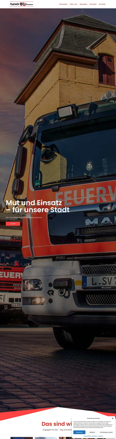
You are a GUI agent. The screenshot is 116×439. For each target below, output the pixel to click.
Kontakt (102, 4)
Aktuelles (83, 4)
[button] (113, 418)
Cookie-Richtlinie (87, 436)
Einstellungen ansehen (106, 432)
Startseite (63, 4)
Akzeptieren (79, 432)
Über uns (73, 4)
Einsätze (93, 4)
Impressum (100, 436)
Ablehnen (92, 432)
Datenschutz (94, 436)
